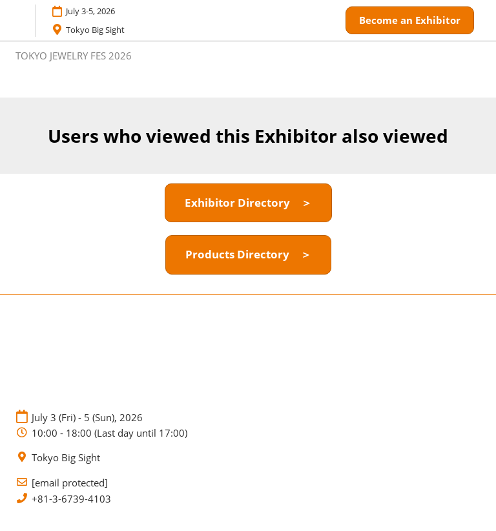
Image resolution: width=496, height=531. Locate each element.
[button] (410, 20)
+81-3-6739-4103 (71, 499)
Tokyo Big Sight (66, 458)
